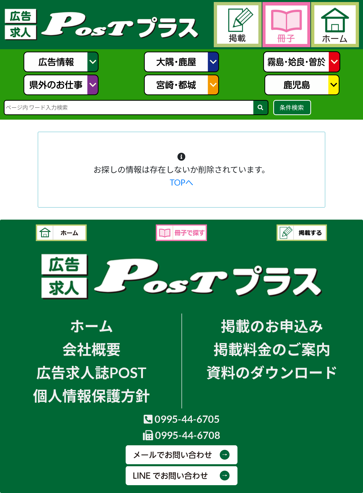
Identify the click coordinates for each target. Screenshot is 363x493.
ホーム (91, 326)
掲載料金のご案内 (272, 349)
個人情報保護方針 (91, 395)
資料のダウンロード (272, 372)
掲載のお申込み (272, 326)
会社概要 (91, 349)
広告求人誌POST (91, 372)
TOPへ (181, 182)
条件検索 (292, 107)
